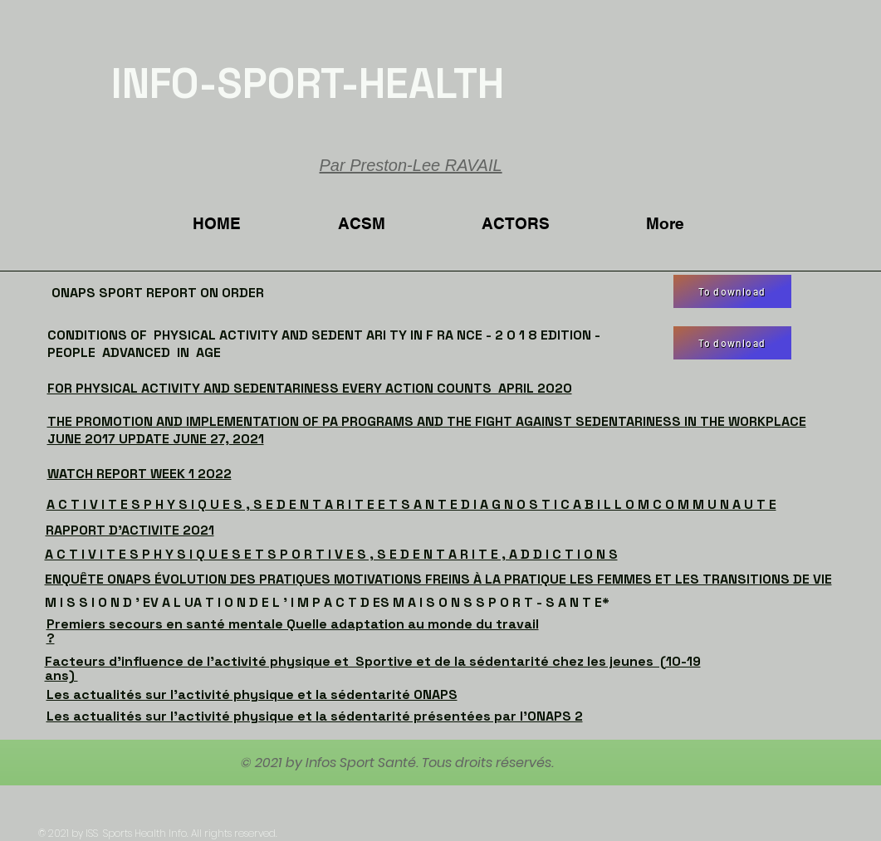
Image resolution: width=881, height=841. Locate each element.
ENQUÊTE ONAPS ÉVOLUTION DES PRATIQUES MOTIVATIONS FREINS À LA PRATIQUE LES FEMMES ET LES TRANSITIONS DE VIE (438, 579)
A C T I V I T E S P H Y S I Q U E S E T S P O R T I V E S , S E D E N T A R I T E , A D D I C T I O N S (331, 554)
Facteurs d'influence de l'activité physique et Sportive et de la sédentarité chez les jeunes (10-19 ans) (373, 669)
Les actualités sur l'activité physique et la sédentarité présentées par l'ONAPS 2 (314, 716)
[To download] (732, 291)
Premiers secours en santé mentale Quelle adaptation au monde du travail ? (292, 631)
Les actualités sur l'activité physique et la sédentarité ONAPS (252, 694)
